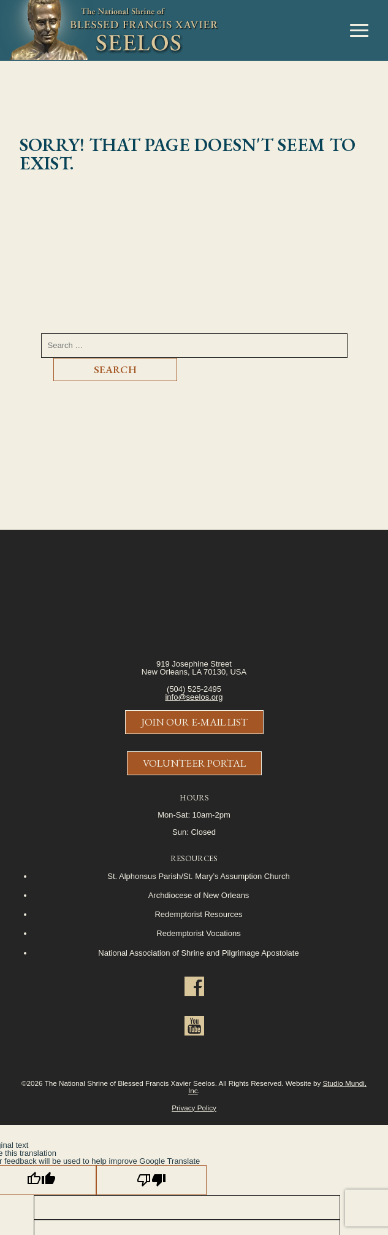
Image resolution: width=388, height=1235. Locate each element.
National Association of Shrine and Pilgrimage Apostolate (198, 953)
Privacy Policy (194, 1108)
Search (115, 369)
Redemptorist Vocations (198, 933)
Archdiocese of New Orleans (198, 895)
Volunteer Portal (194, 763)
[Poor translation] (151, 1180)
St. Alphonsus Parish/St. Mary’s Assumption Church (198, 876)
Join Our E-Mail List (194, 722)
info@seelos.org (194, 697)
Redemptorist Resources (198, 914)
